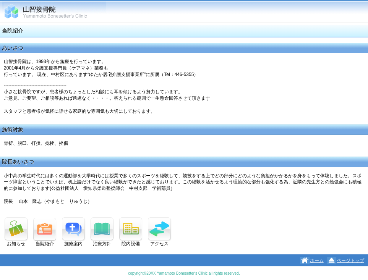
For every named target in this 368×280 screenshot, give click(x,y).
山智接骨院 (54, 12)
